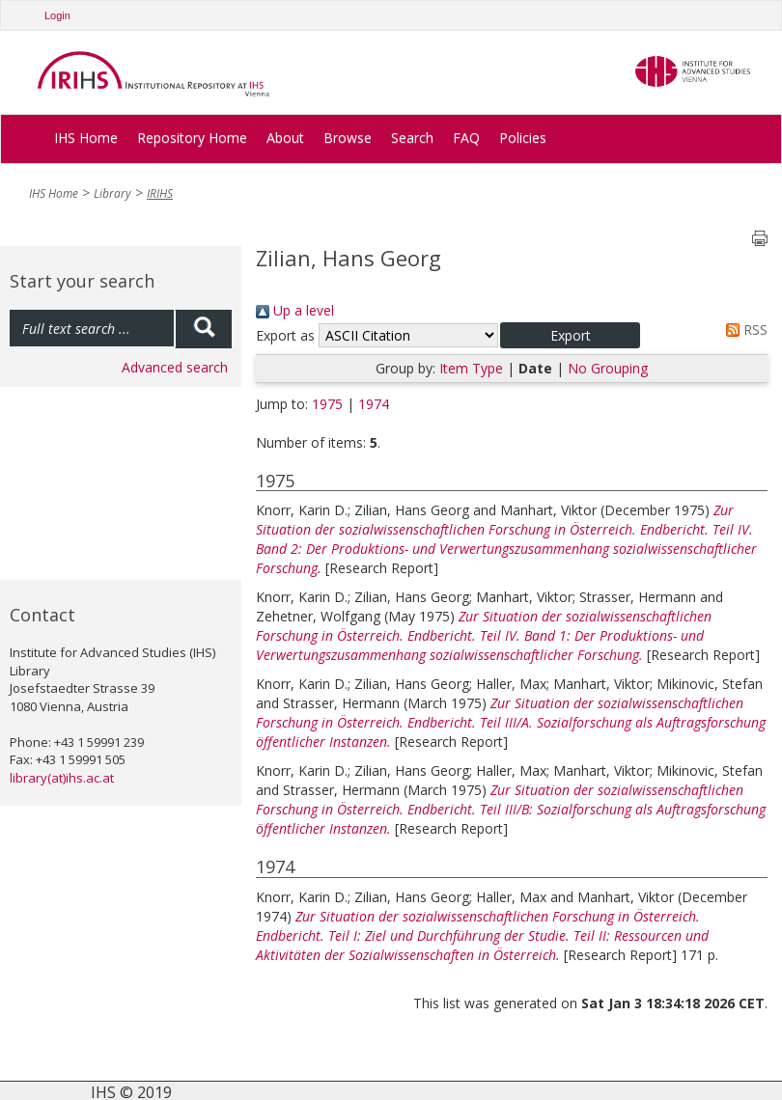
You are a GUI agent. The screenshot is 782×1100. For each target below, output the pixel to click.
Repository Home (192, 137)
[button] (570, 335)
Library (112, 193)
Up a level (295, 310)
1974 (373, 404)
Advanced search (175, 367)
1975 (327, 404)
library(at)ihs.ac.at (62, 777)
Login (57, 15)
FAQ (466, 137)
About (285, 137)
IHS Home (86, 137)
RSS (743, 329)
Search (412, 137)
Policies (522, 137)
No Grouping (608, 368)
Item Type (471, 368)
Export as (285, 335)
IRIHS (160, 193)
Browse (347, 137)
